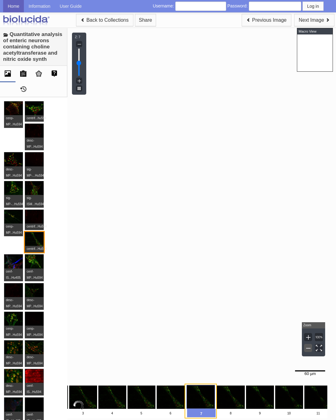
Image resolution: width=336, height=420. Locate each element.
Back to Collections (105, 20)
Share (145, 20)
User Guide (71, 6)
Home (13, 6)
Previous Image (266, 20)
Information (39, 6)
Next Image (314, 20)
